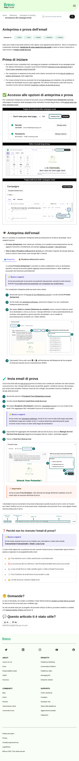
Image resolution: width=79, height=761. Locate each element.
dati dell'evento (60, 247)
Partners (5, 702)
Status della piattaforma (48, 706)
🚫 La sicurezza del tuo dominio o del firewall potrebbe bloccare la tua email (38, 564)
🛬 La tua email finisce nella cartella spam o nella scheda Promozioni (36, 569)
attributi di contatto (46, 247)
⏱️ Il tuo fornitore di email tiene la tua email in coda (28, 574)
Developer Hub (45, 702)
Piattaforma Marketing (48, 662)
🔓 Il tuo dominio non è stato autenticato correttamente (30, 558)
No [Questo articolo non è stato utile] (16, 622)
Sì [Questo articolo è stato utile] (7, 622)
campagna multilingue (30, 302)
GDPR (4, 675)
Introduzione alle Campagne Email (18, 18)
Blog (3, 693)
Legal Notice (6, 747)
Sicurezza (5, 680)
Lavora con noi (7, 662)
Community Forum (8, 710)
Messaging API (45, 675)
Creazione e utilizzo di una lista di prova (45, 85)
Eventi (4, 697)
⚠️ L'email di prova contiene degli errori (24, 580)
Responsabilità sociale (9, 671)
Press (4, 666)
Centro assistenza (46, 693)
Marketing (13, 15)
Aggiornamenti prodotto (48, 710)
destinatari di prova (49, 406)
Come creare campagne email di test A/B (20, 69)
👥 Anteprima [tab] (9, 259)
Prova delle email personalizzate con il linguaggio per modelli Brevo (39, 284)
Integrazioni (44, 715)
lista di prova (45, 80)
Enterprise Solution (47, 680)
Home (4, 15)
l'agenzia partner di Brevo (14, 610)
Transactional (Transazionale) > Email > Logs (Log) (24, 544)
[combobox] (59, 16)
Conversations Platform (48, 666)
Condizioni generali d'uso (10, 742)
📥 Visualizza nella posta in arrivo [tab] (32, 259)
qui (36, 603)
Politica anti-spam (8, 733)
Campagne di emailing (27, 15)
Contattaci (44, 697)
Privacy (4, 738)
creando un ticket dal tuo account (63, 601)
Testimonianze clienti (9, 706)
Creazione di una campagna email (59, 67)
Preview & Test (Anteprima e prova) (38, 295)
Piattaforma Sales (46, 671)
